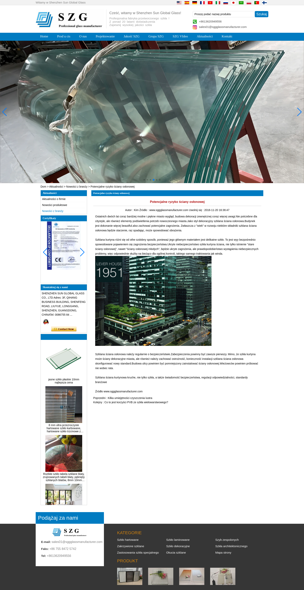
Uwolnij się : (196, 210)
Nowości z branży (76, 186)
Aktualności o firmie (54, 199)
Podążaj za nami (58, 518)
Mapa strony (223, 552)
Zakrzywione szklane (130, 546)
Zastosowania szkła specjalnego (138, 552)
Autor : (129, 210)
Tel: (43, 555)
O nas (83, 36)
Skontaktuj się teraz (63, 329)
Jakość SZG (132, 36)
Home (44, 36)
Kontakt (227, 36)
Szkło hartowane (128, 539)
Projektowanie (105, 36)
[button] (144, 180)
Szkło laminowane (178, 539)
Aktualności (205, 36)
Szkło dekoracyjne (178, 546)
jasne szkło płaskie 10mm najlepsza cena (63, 383)
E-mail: (46, 541)
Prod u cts (63, 36)
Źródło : (144, 210)
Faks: (45, 548)
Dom (43, 186)
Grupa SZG (156, 36)
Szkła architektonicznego (231, 546)
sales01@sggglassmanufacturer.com (223, 26)
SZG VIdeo (180, 36)
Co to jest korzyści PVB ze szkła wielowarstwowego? (136, 402)
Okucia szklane (176, 552)
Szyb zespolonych (227, 539)
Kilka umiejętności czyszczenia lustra (130, 398)
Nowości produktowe (54, 205)
